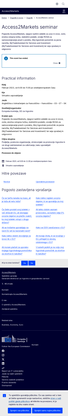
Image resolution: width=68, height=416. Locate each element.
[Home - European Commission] (18, 339)
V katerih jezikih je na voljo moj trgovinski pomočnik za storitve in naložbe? (50, 250)
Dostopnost (7, 385)
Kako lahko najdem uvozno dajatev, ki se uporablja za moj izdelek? (49, 201)
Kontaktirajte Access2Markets (14, 294)
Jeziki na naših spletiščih (12, 374)
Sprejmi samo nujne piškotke (47, 410)
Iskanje (63, 4)
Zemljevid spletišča (9, 309)
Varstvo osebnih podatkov (13, 380)
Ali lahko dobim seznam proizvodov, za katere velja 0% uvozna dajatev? (50, 212)
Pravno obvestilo (9, 382)
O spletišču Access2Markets (14, 305)
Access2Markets (9, 272)
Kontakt (35, 345)
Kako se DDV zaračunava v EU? (50, 227)
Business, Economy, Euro (12, 325)
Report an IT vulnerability (12, 371)
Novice (7, 182)
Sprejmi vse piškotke (19, 410)
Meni (64, 11)
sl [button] (57, 4)
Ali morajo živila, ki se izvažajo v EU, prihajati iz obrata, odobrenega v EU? (50, 239)
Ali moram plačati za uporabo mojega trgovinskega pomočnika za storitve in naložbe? (17, 250)
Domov (4, 18)
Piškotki (5, 377)
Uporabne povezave (45, 182)
